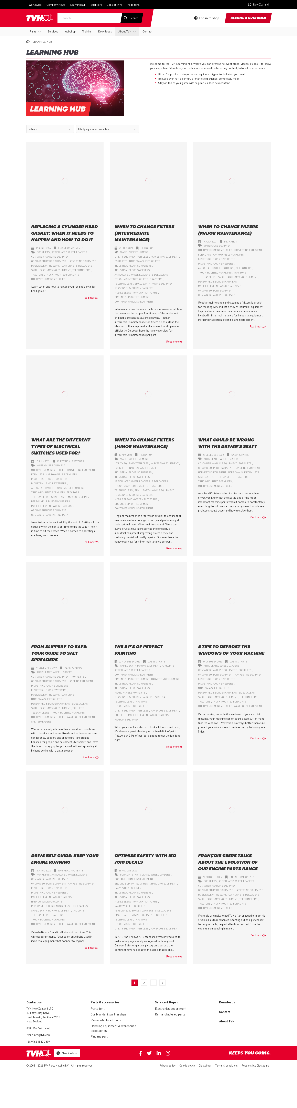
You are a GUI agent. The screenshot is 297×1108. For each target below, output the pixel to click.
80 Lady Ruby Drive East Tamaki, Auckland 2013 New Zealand (43, 1017)
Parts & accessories (105, 1002)
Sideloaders (84, 265)
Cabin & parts (240, 455)
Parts (33, 31)
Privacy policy (167, 1065)
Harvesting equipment (82, 261)
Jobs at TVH (114, 4)
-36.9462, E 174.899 (38, 1041)
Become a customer (248, 18)
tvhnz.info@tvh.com (38, 1035)
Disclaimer (205, 1065)
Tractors (37, 274)
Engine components (70, 248)
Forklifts (43, 252)
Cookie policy (187, 1065)
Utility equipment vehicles (48, 279)
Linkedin (159, 1053)
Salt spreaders (41, 721)
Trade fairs (133, 4)
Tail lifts (78, 708)
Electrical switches (70, 461)
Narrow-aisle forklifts (145, 261)
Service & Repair (167, 1002)
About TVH (124, 31)
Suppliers (96, 4)
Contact (147, 31)
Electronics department (170, 1009)
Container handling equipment (51, 256)
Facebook (140, 1053)
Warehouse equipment (134, 252)
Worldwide (35, 4)
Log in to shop (209, 18)
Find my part (99, 1036)
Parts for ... (98, 1009)
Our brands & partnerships (109, 1014)
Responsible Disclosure (255, 1065)
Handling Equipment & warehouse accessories (113, 1028)
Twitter (149, 1053)
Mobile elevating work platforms (53, 265)
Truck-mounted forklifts (62, 274)
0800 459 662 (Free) (38, 1028)
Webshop (70, 31)
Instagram (168, 1053)
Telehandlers (81, 270)
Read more (89, 297)
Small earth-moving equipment (51, 270)
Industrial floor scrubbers (133, 265)
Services (52, 31)
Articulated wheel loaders (70, 252)
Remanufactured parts (106, 1020)
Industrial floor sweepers (132, 270)
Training (87, 31)
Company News (55, 4)
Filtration (147, 248)
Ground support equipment (49, 261)
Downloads (105, 31)
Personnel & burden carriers (134, 288)
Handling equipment (248, 468)
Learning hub (78, 4)
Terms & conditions (226, 1065)
